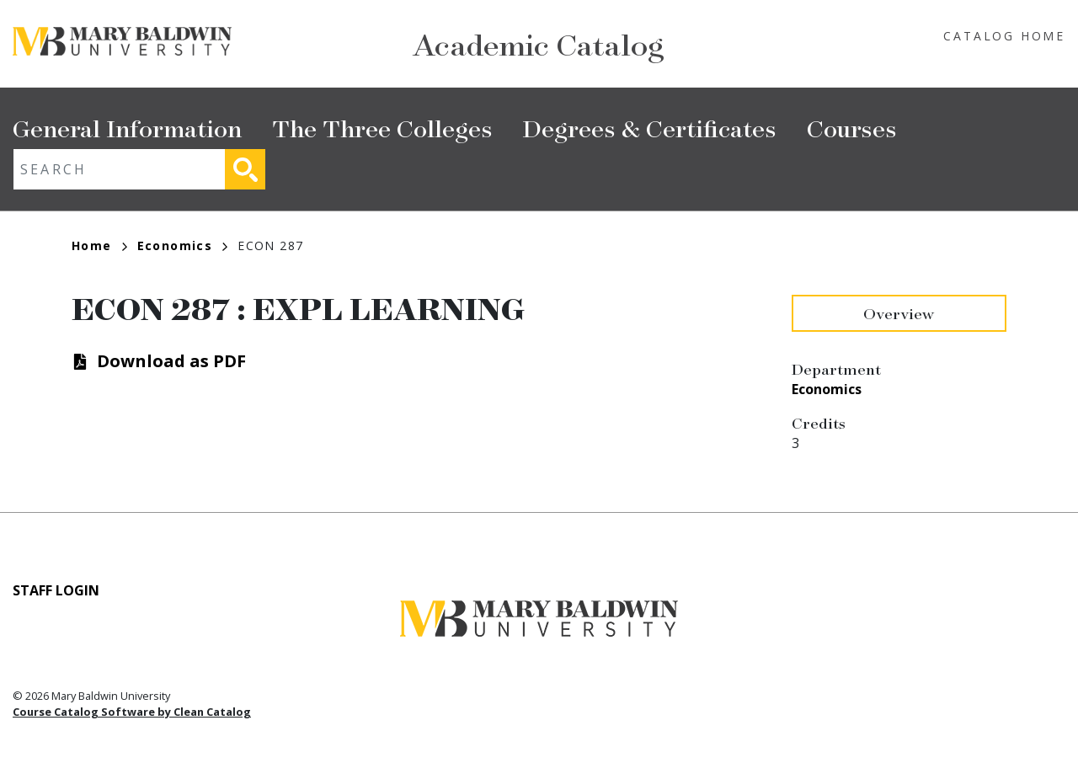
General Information (127, 127)
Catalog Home (1004, 36)
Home (99, 245)
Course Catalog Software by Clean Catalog (132, 711)
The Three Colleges (382, 127)
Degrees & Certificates (649, 127)
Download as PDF (171, 360)
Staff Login (56, 590)
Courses (852, 127)
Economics (182, 245)
